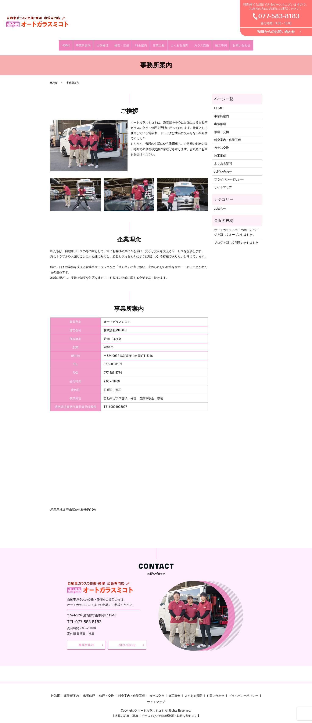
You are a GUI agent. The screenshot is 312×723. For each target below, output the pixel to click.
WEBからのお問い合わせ (276, 32)
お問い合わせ (236, 43)
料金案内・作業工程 (227, 135)
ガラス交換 (198, 43)
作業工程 (158, 43)
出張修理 (105, 43)
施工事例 (217, 43)
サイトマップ (223, 183)
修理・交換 (123, 43)
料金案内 (141, 43)
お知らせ (220, 204)
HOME (71, 43)
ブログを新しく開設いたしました (236, 238)
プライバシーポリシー (229, 175)
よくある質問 (178, 43)
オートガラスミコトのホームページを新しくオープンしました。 (236, 228)
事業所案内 (87, 43)
